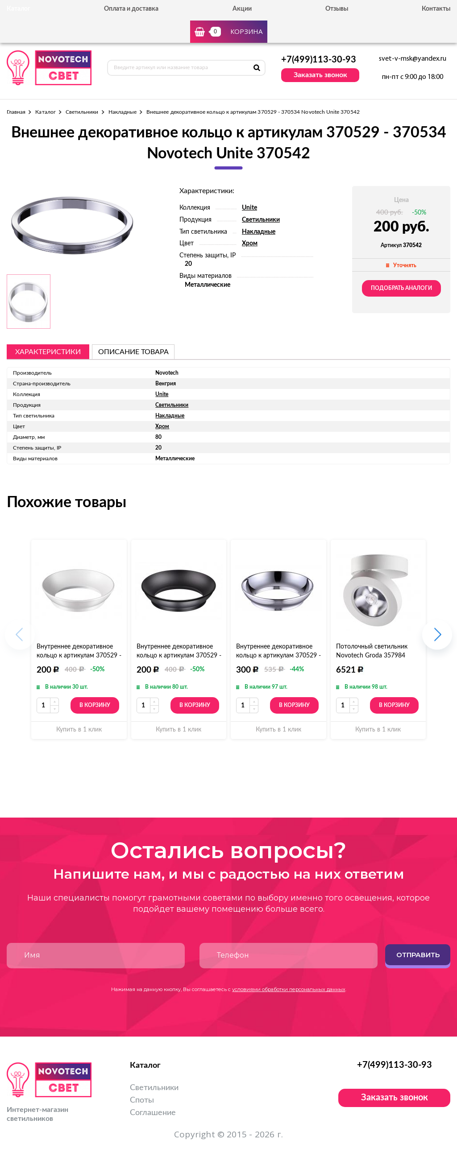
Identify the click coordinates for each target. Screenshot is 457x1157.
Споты (142, 1100)
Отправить (418, 954)
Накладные (122, 112)
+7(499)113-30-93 (318, 59)
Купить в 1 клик (79, 730)
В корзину (94, 705)
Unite (249, 208)
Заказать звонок (320, 75)
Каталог (45, 112)
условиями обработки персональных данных (288, 989)
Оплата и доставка (131, 9)
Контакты (436, 9)
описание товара (133, 351)
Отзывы (336, 9)
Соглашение (153, 1113)
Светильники (82, 112)
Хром (250, 243)
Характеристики (48, 351)
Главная (16, 112)
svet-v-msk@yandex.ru (412, 58)
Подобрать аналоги (401, 288)
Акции (242, 9)
